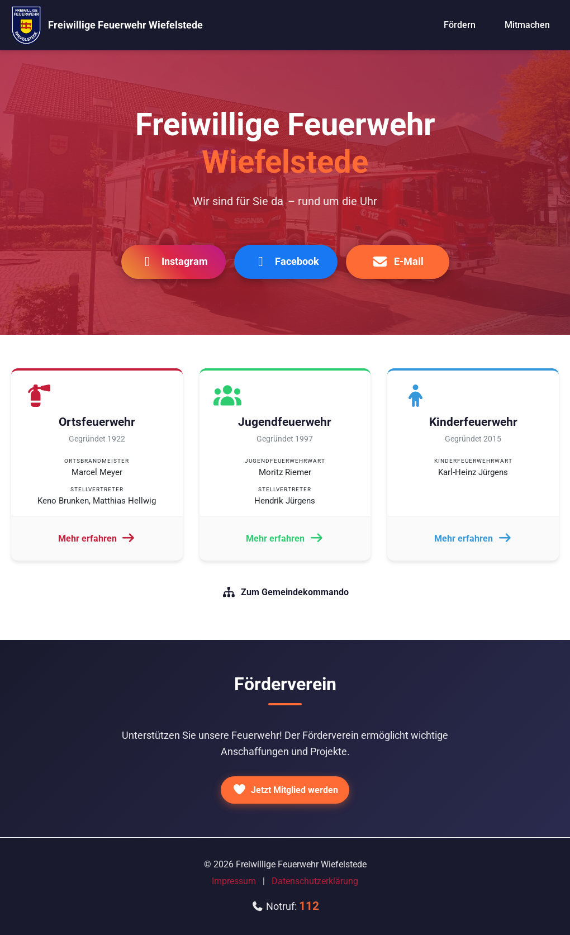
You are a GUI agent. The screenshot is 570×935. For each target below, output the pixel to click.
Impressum (234, 881)
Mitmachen (527, 25)
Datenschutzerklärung (315, 881)
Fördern (460, 25)
